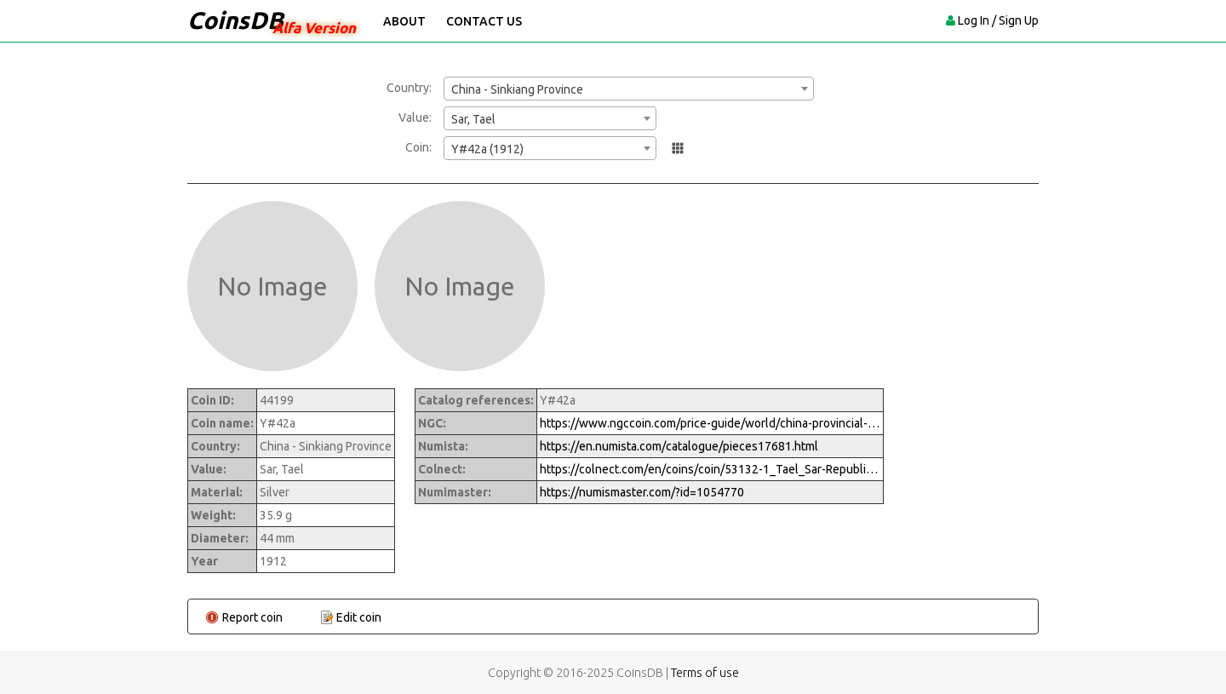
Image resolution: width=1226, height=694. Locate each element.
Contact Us (484, 21)
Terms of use (705, 673)
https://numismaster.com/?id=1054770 (642, 492)
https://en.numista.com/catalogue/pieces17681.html (679, 446)
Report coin (252, 617)
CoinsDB (235, 20)
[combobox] (629, 88)
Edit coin (358, 617)
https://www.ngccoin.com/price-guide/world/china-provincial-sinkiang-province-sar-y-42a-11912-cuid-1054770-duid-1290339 (710, 423)
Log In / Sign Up (998, 20)
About (404, 21)
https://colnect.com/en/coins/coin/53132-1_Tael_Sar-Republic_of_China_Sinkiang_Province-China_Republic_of (710, 469)
